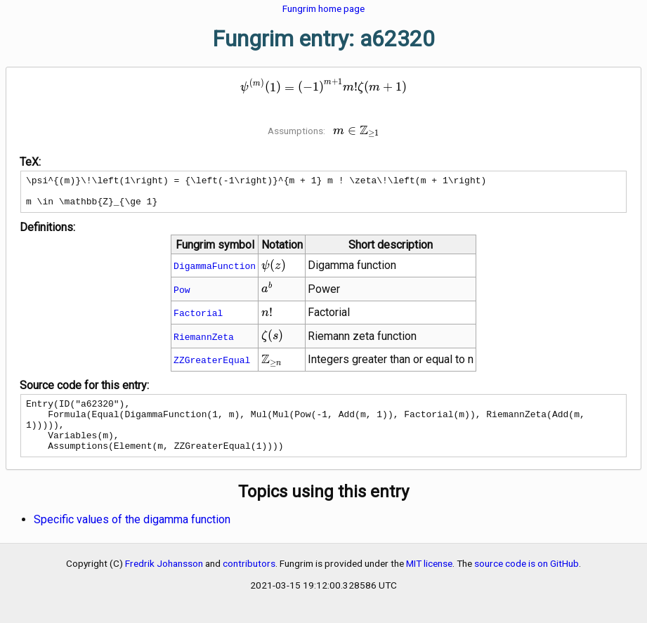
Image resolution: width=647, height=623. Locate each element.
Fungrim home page (323, 8)
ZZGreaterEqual (212, 366)
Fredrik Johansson (164, 580)
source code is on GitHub (526, 580)
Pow (182, 295)
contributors (249, 580)
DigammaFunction (215, 271)
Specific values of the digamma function (132, 536)
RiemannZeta (204, 342)
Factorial (198, 319)
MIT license (429, 580)
